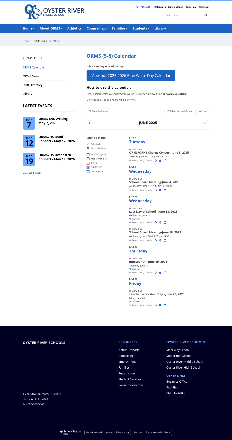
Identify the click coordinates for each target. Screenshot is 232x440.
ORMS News (31, 76)
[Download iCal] (165, 160)
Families (124, 367)
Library (33, 94)
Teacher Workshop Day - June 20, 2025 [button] (156, 294)
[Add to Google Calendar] (156, 160)
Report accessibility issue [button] (158, 432)
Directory (191, 7)
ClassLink (203, 7)
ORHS (94, 162)
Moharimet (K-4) (99, 158)
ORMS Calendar (33, 67)
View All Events (32, 172)
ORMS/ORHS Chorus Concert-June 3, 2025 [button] (159, 152)
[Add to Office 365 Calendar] (160, 160)
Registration (126, 373)
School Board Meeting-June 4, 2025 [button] (154, 182)
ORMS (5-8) (39, 41)
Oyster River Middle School (184, 362)
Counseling (126, 356)
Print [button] (203, 111)
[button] (89, 123)
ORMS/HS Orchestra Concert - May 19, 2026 (56, 157)
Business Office (176, 381)
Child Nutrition (176, 393)
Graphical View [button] (98, 111)
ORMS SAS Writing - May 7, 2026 (54, 120)
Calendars (160, 7)
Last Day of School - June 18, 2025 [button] (153, 211)
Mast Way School (178, 350)
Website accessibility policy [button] (99, 432)
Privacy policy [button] (122, 432)
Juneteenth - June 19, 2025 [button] (148, 262)
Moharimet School (179, 356)
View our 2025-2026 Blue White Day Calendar (130, 75)
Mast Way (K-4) (98, 154)
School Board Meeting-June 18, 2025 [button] (155, 232)
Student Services (129, 379)
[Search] (206, 15)
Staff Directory (32, 85)
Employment (127, 362)
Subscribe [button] (180, 111)
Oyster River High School (183, 367)
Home (26, 41)
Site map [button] (138, 432)
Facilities (172, 387)
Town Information (130, 385)
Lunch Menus (175, 7)
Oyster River (97, 171)
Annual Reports (129, 350)
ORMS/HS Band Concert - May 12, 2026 (56, 139)
